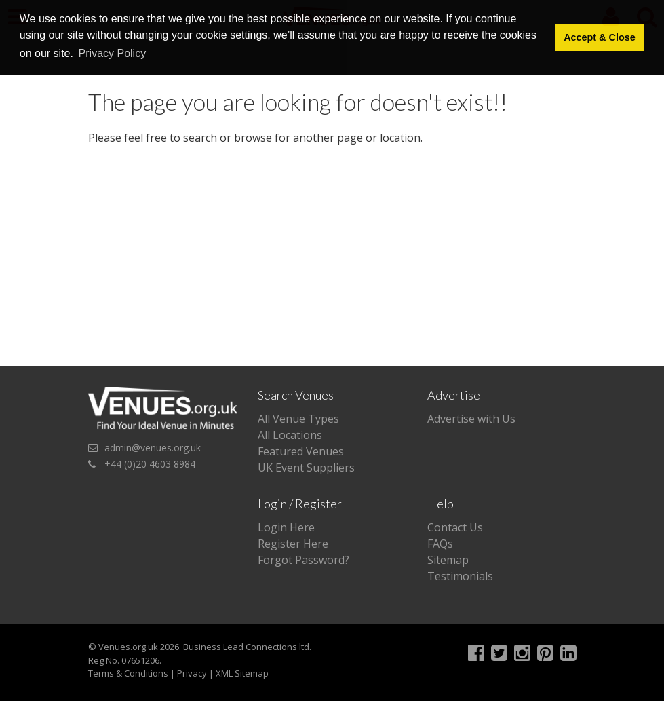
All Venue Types (298, 418)
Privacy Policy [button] (113, 53)
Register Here (293, 543)
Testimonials (460, 576)
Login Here (286, 527)
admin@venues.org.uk (152, 447)
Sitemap (448, 559)
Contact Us (455, 527)
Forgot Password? (303, 559)
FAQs (440, 543)
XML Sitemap (242, 673)
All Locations (290, 435)
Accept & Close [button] (600, 37)
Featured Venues (301, 451)
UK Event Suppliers (306, 467)
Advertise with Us (471, 418)
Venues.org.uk (128, 647)
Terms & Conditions (128, 673)
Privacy (192, 673)
